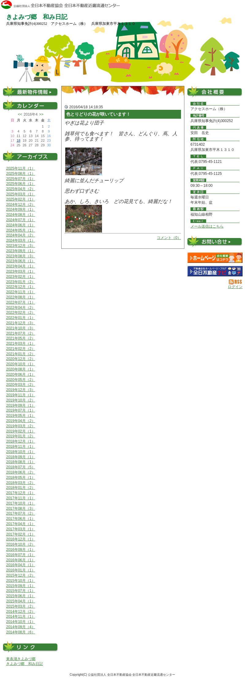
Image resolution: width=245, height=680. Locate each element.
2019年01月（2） (20, 436)
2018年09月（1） (20, 457)
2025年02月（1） (20, 199)
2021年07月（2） (20, 333)
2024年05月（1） (20, 230)
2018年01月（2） (20, 488)
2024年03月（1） (20, 240)
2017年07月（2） (20, 513)
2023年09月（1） (20, 251)
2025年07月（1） (20, 179)
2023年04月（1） (20, 266)
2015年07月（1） (20, 591)
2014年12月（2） (20, 611)
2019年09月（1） (20, 405)
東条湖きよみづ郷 (21, 659)
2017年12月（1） (20, 493)
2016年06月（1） (20, 560)
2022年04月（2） (20, 307)
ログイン (235, 287)
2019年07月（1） (20, 410)
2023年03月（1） (20, 271)
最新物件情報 (30, 91)
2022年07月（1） (20, 302)
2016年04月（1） (20, 565)
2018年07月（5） (20, 467)
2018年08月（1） (20, 462)
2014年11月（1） (20, 616)
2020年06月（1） (20, 374)
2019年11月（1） (20, 395)
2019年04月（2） (20, 421)
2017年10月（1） (20, 503)
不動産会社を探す (215, 271)
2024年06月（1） (20, 225)
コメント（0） (169, 238)
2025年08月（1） (20, 173)
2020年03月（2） (20, 384)
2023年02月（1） (20, 277)
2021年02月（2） (20, 349)
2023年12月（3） (20, 246)
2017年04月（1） (20, 524)
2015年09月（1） (20, 586)
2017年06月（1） (20, 519)
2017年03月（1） (20, 529)
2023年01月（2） (20, 282)
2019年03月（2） (20, 426)
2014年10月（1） (20, 622)
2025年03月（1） (20, 194)
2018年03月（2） (20, 483)
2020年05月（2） (20, 380)
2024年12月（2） (20, 204)
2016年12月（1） (20, 539)
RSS (236, 281)
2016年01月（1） (20, 570)
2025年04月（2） (20, 189)
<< (20, 114)
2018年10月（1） (20, 452)
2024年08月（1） (20, 215)
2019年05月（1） (20, 415)
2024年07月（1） (20, 220)
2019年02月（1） (20, 431)
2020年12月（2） (20, 359)
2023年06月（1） (20, 261)
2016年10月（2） (20, 544)
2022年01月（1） (20, 318)
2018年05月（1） (20, 477)
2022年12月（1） (20, 287)
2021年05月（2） (20, 338)
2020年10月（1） (20, 364)
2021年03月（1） (20, 343)
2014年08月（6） (20, 632)
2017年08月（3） (20, 508)
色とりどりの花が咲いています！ (98, 114)
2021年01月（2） (20, 354)
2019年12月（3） (20, 390)
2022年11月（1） (20, 292)
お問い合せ (215, 242)
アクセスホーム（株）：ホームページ (215, 257)
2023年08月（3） (20, 256)
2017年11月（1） (20, 498)
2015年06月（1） (20, 596)
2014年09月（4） (20, 627)
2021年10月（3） (20, 328)
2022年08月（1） (20, 297)
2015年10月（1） (20, 580)
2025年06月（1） (20, 184)
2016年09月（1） (20, 549)
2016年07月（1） (20, 555)
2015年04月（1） (20, 601)
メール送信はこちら (207, 226)
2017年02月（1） (20, 534)
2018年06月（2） (20, 472)
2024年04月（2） (20, 235)
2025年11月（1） (20, 168)
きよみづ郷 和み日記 (24, 664)
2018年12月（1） (20, 441)
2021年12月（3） (20, 323)
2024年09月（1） (20, 209)
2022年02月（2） (20, 312)
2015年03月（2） (20, 606)
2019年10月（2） (20, 400)
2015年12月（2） (20, 575)
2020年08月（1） (20, 369)
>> (41, 114)
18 (18, 140)
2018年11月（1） (20, 446)
